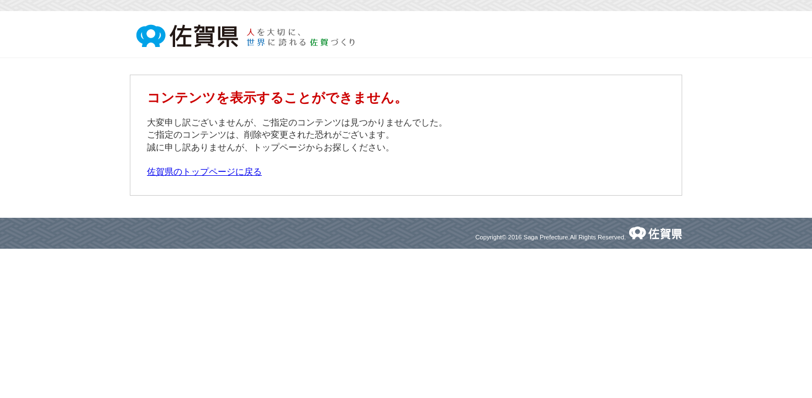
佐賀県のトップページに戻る (204, 171)
